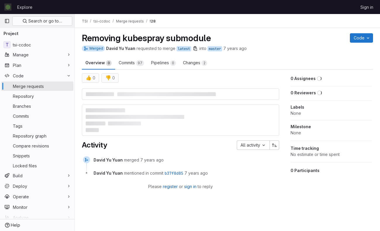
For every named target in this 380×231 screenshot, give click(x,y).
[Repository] (37, 96)
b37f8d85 (174, 173)
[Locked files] (37, 165)
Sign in (366, 7)
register (170, 186)
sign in (190, 186)
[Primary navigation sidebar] (7, 21)
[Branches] (37, 106)
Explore (24, 7)
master (215, 48)
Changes (195, 63)
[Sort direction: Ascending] (274, 145)
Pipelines (163, 63)
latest (184, 48)
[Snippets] (37, 155)
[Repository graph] (37, 135)
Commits (131, 63)
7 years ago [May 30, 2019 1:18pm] (235, 48)
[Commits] (37, 116)
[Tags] (37, 126)
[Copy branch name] (195, 48)
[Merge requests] (37, 86)
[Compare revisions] (37, 145)
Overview (98, 63)
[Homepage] (8, 7)
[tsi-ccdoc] (37, 44)
